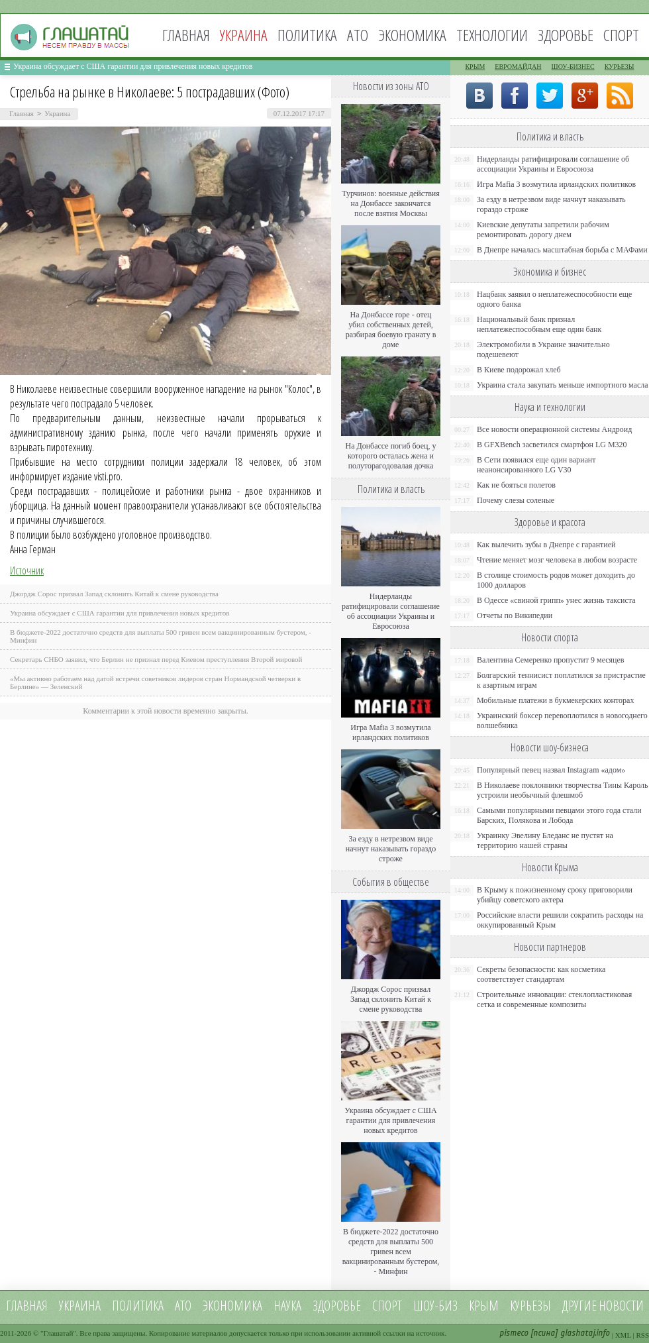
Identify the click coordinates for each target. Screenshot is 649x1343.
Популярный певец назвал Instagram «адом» (551, 770)
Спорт (621, 35)
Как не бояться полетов (516, 485)
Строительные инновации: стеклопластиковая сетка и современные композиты (554, 999)
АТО (357, 35)
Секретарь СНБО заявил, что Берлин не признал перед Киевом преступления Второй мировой (156, 659)
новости (621, 1306)
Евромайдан (518, 66)
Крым (475, 66)
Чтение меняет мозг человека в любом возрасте (557, 559)
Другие (579, 1306)
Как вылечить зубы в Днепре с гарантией (546, 544)
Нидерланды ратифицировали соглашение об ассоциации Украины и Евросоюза (391, 611)
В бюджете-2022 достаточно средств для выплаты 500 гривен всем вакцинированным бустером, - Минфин (391, 1251)
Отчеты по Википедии (514, 615)
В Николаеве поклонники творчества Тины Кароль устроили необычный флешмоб (562, 790)
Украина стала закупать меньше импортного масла (562, 385)
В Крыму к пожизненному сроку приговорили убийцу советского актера (554, 894)
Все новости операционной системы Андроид (554, 429)
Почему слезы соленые (515, 500)
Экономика (412, 35)
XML (623, 1335)
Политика (307, 35)
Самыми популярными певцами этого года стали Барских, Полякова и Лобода (559, 815)
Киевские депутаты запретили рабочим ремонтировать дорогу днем (543, 229)
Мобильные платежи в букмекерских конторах (555, 700)
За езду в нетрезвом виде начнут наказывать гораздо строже (391, 848)
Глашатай (59, 1333)
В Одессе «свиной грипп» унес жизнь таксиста (556, 600)
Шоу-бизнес (573, 66)
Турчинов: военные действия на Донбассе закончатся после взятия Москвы (391, 203)
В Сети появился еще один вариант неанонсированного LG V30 (536, 464)
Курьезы (619, 66)
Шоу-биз (435, 1306)
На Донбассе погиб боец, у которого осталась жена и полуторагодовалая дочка (390, 455)
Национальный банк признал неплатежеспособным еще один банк (539, 324)
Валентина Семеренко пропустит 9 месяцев (550, 660)
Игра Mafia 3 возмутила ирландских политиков (390, 732)
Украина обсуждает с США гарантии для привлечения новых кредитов (133, 66)
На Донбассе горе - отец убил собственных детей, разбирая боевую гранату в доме (391, 329)
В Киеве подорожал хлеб (519, 369)
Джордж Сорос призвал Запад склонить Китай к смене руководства (114, 594)
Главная (186, 35)
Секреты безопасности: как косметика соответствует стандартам (541, 974)
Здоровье (565, 35)
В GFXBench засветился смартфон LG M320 (552, 444)
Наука (287, 1306)
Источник (27, 570)
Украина (57, 113)
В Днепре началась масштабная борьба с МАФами (562, 249)
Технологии (492, 35)
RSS (642, 1335)
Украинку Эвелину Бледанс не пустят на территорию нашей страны (545, 840)
